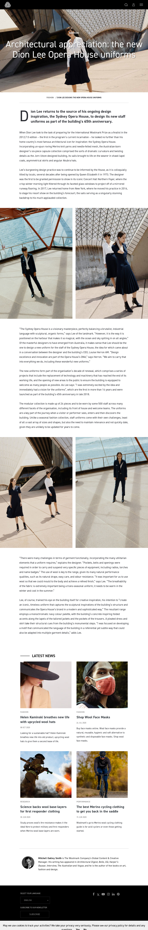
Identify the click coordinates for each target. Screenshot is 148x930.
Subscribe (34, 914)
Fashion (50, 97)
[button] (126, 4)
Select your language (30, 893)
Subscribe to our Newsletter (33, 907)
